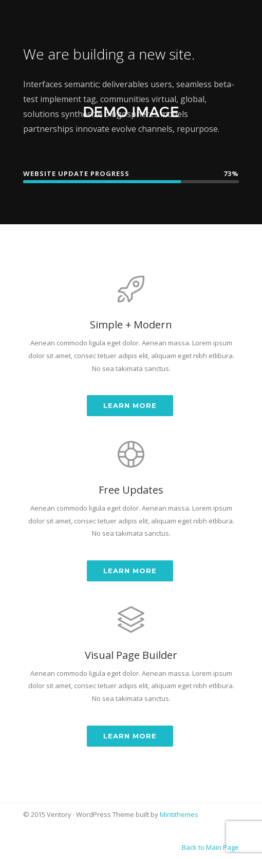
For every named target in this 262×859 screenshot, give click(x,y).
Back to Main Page (210, 847)
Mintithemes (179, 814)
